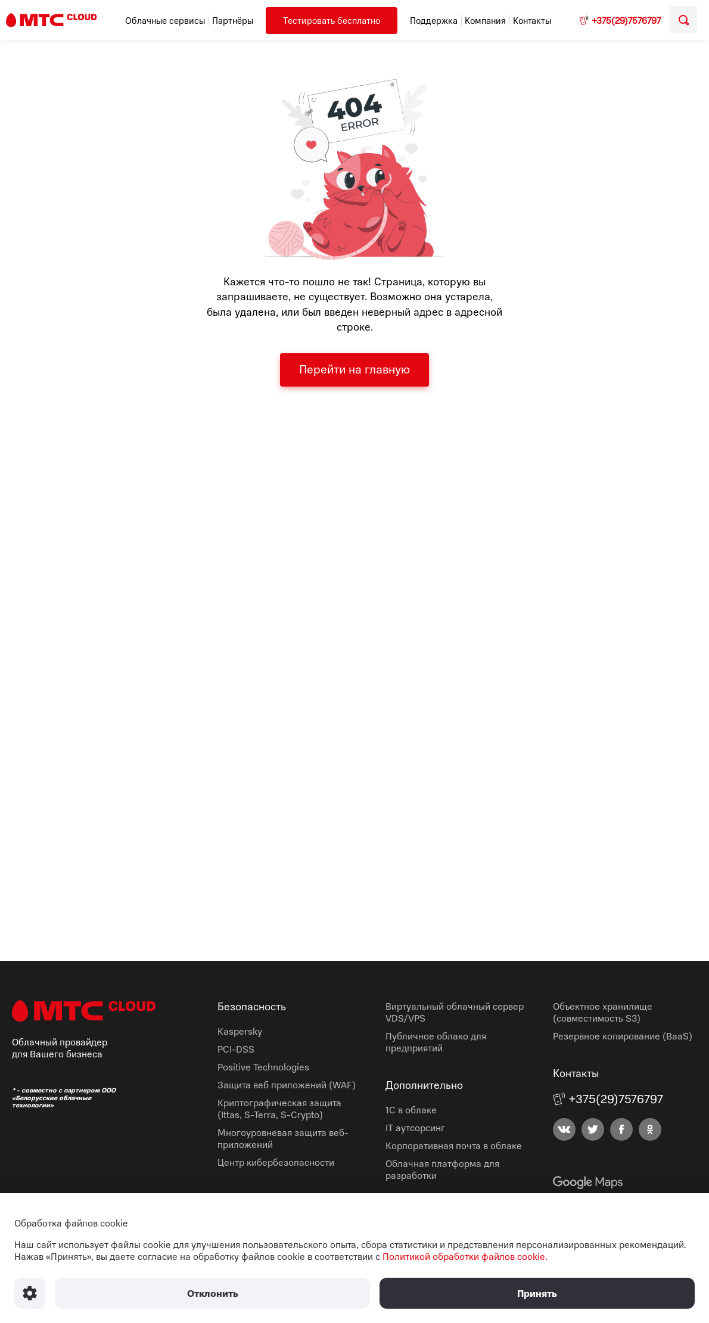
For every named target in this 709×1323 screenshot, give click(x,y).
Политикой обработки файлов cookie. (465, 1256)
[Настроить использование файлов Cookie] (29, 1293)
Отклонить (212, 1293)
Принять (537, 1293)
